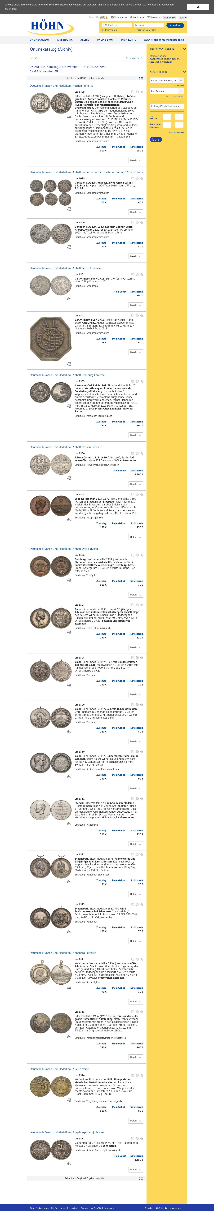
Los (156, 117)
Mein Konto (128, 39)
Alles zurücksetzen (176, 132)
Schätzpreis (156, 125)
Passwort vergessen (146, 29)
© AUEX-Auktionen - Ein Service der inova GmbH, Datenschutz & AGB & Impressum (72, 1208)
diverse (88, 85)
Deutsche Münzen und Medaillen (50, 85)
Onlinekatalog (40, 39)
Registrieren (110, 29)
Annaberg (79, 953)
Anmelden (175, 25)
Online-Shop (105, 39)
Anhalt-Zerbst (81, 268)
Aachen (77, 85)
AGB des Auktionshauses (168, 1208)
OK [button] (198, 6)
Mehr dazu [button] (11, 8)
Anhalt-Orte (80, 549)
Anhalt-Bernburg (83, 375)
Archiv (84, 39)
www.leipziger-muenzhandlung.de (164, 39)
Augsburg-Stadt (82, 1132)
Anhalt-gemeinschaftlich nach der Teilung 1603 (102, 172)
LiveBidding (65, 39)
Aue (75, 1069)
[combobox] (167, 80)
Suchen (155, 139)
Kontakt (148, 1208)
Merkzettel (138, 17)
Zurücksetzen (178, 85)
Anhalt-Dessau (82, 447)
